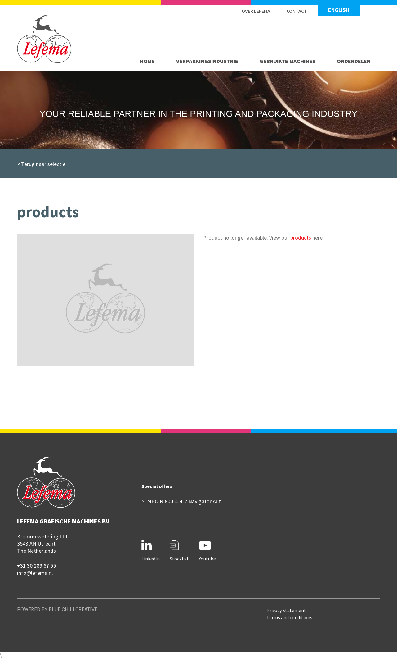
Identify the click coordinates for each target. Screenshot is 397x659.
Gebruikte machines (287, 61)
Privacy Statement (286, 610)
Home (147, 61)
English (339, 10)
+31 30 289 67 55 (36, 565)
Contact (297, 11)
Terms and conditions (289, 617)
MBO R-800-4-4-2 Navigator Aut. (184, 501)
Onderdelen (354, 61)
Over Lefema (256, 11)
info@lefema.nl (35, 572)
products (300, 237)
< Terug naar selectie (41, 164)
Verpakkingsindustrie (207, 61)
